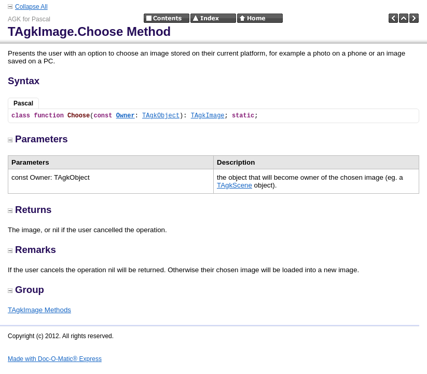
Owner (125, 115)
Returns (30, 209)
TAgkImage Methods (39, 310)
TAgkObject (161, 115)
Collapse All (31, 6)
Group (26, 289)
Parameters (38, 138)
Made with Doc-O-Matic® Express (55, 359)
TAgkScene (234, 185)
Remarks (32, 249)
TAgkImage (208, 115)
